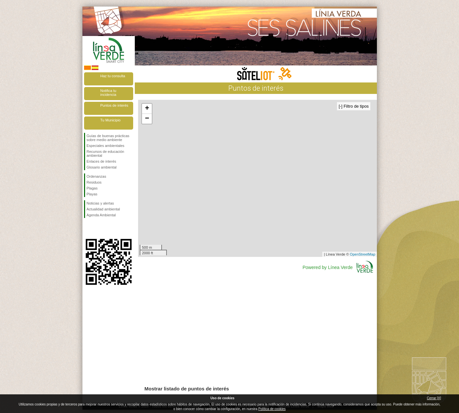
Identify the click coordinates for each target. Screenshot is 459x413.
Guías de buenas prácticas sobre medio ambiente (108, 138)
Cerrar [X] (434, 398)
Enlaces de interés (101, 161)
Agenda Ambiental (101, 215)
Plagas (92, 188)
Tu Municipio (110, 120)
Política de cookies (272, 409)
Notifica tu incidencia (108, 93)
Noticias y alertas (100, 203)
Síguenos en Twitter (99, 228)
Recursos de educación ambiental (105, 153)
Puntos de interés (114, 105)
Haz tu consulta (112, 76)
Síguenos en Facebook (88, 228)
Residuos (94, 182)
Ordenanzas (96, 176)
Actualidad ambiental (103, 209)
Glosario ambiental (102, 167)
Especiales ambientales (106, 146)
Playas (92, 194)
